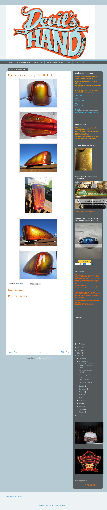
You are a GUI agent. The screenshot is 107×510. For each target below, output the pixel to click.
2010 (79, 415)
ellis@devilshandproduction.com (86, 111)
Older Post (65, 352)
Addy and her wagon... (86, 382)
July (80, 395)
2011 (79, 356)
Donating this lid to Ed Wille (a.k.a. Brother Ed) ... (86, 365)
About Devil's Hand (23, 62)
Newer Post (12, 352)
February (82, 409)
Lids (76, 62)
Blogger (64, 505)
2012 (79, 353)
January (82, 412)
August (81, 392)
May (80, 400)
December (82, 358)
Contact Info (38, 62)
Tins (69, 62)
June (81, 398)
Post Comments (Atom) (43, 358)
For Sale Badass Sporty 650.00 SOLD (86, 379)
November (82, 361)
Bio (83, 62)
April (80, 403)
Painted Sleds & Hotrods (55, 62)
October (82, 386)
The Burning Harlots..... (86, 375)
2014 (79, 347)
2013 (79, 350)
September (83, 389)
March (81, 406)
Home (11, 62)
